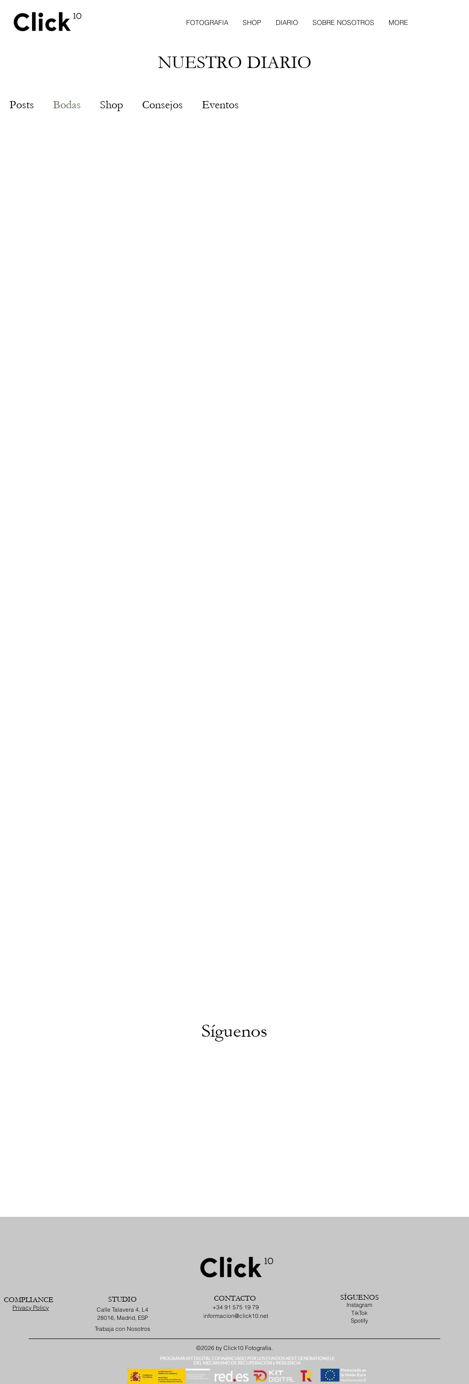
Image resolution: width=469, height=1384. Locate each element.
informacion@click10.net (235, 1315)
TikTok (359, 1312)
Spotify (359, 1320)
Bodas (67, 104)
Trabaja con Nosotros (122, 1328)
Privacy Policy (30, 1307)
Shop (111, 104)
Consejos (162, 104)
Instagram (359, 1304)
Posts (22, 104)
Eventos (220, 104)
